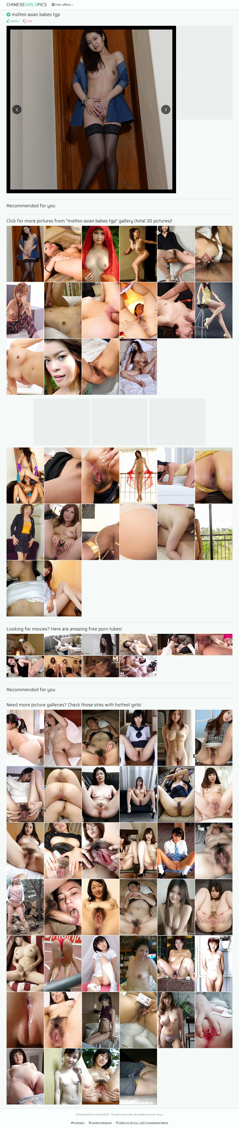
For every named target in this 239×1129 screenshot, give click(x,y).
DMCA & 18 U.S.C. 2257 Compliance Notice (142, 1123)
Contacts (77, 1123)
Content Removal (100, 1123)
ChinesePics (27, 4)
